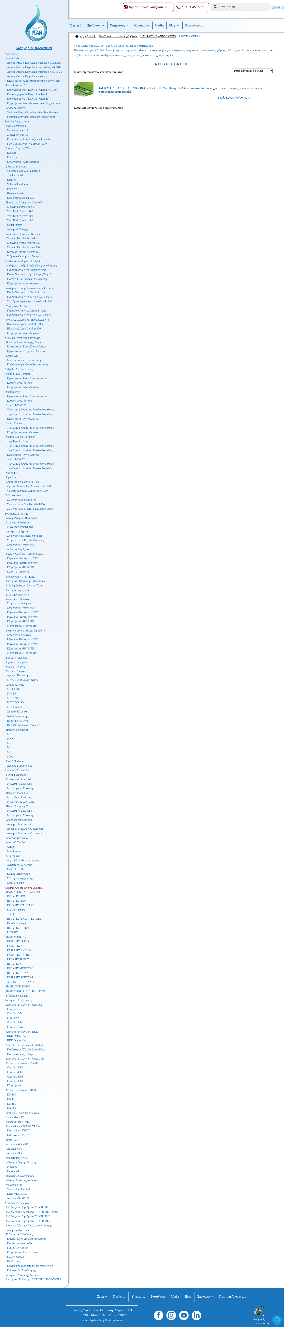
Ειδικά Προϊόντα (15, 761)
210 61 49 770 (192, 7)
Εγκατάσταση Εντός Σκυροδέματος (26, 346)
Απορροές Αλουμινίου (17, 770)
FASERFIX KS (15, 945)
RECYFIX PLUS (16, 900)
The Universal (15, 175)
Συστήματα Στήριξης (16, 513)
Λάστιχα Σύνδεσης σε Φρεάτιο (23, 1180)
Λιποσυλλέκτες (14, 58)
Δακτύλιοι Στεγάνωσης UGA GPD (25, 1058)
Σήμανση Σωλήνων (16, 662)
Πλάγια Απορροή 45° (18, 806)
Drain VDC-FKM (17, 1193)
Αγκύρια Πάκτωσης (18, 675)
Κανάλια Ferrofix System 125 (23, 251)
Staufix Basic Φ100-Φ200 (20, 436)
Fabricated (13, 1171)
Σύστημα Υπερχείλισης (20, 878)
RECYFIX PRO (16, 896)
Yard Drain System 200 (20, 216)
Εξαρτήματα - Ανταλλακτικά (23, 161)
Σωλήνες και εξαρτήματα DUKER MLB (28, 1221)
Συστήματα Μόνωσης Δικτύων (22, 1275)
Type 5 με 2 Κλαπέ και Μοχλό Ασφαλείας (30, 468)
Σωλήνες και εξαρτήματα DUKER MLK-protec (32, 1211)
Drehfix (11, 179)
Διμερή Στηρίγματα (18, 531)
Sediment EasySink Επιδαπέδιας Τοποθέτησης (32, 112)
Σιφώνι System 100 (18, 130)
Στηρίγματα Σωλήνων (18, 522)
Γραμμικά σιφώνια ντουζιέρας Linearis (28, 139)
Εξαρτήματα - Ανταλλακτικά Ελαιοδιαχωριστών (33, 103)
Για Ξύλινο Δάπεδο (17, 1247)
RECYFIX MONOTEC (20, 968)
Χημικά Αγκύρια (15, 684)
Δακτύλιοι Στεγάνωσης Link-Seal (24, 1045)
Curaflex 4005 (15, 1076)
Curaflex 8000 (15, 1081)
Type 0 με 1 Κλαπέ (17, 441)
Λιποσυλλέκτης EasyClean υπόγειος (27, 76)
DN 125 (11, 1099)
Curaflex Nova (15, 1027)
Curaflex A (13, 1017)
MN (9, 734)
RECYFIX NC (15, 963)
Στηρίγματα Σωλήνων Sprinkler (24, 535)
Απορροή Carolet (15, 842)
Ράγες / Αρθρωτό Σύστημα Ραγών (24, 553)
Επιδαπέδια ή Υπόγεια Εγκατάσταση (27, 364)
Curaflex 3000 (15, 1067)
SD (9, 752)
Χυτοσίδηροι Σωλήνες (17, 1203)
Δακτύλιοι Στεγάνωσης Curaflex (24, 1004)
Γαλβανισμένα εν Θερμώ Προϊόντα (25, 630)
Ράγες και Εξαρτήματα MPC (23, 558)
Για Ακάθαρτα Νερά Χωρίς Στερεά (26, 269)
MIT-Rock (13, 697)
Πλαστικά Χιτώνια (17, 720)
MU (9, 747)
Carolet (11, 846)
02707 (171, 91)
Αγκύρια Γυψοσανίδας (19, 765)
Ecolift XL (12, 355)
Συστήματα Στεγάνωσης (18, 1000)
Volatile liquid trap (17, 184)
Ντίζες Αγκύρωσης (17, 716)
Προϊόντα (95, 25)
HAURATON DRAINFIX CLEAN (25, 991)
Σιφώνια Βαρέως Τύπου (19, 148)
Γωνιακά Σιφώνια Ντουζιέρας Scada (27, 143)
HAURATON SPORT (18, 986)
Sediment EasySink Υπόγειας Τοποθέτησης (31, 116)
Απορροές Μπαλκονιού (19, 819)
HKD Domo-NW (16, 1040)
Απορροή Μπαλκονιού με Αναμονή (26, 833)
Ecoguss (11, 152)
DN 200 (11, 1108)
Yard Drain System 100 (20, 211)
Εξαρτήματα (13, 856)
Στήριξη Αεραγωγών (17, 594)
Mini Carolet (14, 851)
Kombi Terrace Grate (18, 873)
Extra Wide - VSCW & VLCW (23, 1126)
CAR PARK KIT (16, 869)
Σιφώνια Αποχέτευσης (17, 121)
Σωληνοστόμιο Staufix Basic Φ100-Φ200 (30, 508)
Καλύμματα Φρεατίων (17, 1230)
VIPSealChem (14, 1184)
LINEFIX (12, 932)
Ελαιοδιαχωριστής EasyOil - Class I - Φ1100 (32, 89)
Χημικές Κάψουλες (18, 711)
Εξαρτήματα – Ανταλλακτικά (23, 418)
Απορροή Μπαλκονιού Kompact (25, 828)
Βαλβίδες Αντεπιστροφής (19, 369)
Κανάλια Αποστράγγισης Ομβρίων (118, 36)
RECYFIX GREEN (18, 927)
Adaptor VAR (14, 1153)
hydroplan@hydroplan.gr (148, 7)
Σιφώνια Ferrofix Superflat (22, 238)
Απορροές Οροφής (17, 229)
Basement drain (15, 193)
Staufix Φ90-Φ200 (16, 405)
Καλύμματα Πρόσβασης (19, 1234)
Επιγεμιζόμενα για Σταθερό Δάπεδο (26, 1238)
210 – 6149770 (92, 1315)
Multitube (11, 473)
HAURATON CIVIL (17, 937)
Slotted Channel (16, 909)
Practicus (12, 157)
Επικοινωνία (194, 25)
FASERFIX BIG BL (18, 954)
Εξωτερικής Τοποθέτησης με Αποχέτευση (30, 1265)
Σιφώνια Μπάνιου (16, 125)
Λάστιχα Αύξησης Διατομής (21, 1162)
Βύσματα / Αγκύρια (16, 657)
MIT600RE (13, 689)
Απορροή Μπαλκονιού (19, 824)
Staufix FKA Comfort (18, 373)
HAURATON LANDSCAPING (158, 36)
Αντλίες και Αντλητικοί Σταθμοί (22, 261)
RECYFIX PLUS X (18, 959)
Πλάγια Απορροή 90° (18, 792)
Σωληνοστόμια (14, 495)
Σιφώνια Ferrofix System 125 (23, 242)
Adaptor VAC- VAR (17, 1144)
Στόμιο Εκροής (15, 882)
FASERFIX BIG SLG (19, 950)
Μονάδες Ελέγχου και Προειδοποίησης (27, 319)
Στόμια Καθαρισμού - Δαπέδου (24, 256)
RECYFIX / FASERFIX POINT (25, 918)
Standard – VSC (15, 1117)
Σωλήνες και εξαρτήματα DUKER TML (28, 1216)
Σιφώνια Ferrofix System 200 (23, 247)
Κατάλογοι (141, 25)
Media (159, 25)
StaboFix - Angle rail (18, 571)
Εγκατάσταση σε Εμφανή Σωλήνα (26, 351)
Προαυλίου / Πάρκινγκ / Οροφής (24, 202)
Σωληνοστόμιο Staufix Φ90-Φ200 (26, 504)
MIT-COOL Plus (16, 702)
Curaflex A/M (14, 1022)
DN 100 (11, 1094)
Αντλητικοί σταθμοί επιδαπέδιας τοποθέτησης (31, 265)
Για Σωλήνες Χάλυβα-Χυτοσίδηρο (26, 1049)
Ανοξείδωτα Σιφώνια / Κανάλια (23, 234)
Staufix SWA (13, 391)
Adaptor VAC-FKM (18, 1198)
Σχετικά (76, 25)
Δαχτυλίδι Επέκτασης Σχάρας (23, 860)
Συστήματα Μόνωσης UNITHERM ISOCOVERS (33, 1279)
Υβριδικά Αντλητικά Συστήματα (22, 337)
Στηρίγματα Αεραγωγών (20, 544)
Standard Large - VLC (18, 1121)
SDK (10, 756)
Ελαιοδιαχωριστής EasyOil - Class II (27, 98)
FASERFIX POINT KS (20, 977)
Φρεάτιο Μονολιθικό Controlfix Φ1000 (29, 486)
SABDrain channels (17, 995)
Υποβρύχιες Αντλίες (17, 306)
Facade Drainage (16, 923)
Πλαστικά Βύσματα (17, 729)
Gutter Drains (14, 224)
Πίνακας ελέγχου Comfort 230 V (25, 324)
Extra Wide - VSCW (18, 1130)
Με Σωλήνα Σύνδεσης (19, 783)
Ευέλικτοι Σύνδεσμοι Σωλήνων (22, 1112)
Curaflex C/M (14, 1013)
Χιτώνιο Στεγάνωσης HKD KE (23, 1090)
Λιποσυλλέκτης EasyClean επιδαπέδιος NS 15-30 (34, 71)
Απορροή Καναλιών (17, 838)
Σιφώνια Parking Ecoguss (21, 206)
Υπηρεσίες (119, 25)
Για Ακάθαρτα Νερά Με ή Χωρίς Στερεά (29, 297)
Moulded (12, 1166)
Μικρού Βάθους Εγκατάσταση (24, 360)
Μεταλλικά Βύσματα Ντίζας (22, 680)
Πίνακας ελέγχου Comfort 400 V (25, 328)
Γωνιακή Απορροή (16, 774)
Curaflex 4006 (15, 1072)
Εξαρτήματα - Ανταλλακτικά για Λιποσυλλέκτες (33, 80)
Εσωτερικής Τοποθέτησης (21, 1270)
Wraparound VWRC (17, 1157)
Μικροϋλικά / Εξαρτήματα (20, 576)
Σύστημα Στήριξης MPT (19, 590)
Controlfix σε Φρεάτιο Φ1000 (22, 481)
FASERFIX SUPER (18, 941)
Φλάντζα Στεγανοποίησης (20, 1176)
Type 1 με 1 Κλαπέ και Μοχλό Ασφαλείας (30, 409)
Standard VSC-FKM (18, 1189)
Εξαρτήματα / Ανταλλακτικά (22, 1252)
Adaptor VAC (14, 1148)
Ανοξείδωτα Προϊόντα (18, 599)
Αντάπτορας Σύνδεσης (19, 864)
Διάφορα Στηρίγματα (19, 549)
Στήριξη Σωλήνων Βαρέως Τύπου (24, 585)
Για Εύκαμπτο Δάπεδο (19, 1243)
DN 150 (11, 1103)
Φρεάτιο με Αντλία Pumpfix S (23, 170)
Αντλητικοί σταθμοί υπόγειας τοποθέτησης (29, 288)
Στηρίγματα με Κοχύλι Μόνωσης (25, 540)
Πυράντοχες (14, 1261)
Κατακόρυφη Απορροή (18, 779)
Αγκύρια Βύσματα (15, 666)
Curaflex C (13, 1009)
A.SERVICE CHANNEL (21, 982)
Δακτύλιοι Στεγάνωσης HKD (22, 1031)
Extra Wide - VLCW (18, 1135)
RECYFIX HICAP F (18, 972)
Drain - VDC (13, 1139)
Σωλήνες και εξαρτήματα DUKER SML (28, 1207)
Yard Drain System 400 (20, 220)
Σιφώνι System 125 (18, 134)
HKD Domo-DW (16, 1035)
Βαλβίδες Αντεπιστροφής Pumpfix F (26, 342)
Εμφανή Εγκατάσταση (19, 382)
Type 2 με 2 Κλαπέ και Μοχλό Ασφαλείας (30, 414)
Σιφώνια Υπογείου (16, 166)
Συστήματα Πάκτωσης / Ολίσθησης (25, 581)
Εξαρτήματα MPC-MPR (20, 567)
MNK (10, 738)
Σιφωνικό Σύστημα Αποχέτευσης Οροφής (29, 1225)
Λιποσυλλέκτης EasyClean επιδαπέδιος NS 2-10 (34, 67)
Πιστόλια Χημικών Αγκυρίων (23, 725)
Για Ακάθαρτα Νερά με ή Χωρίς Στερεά (29, 274)
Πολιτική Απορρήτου (232, 1296)
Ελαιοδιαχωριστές (16, 85)
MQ (9, 743)
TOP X (11, 914)
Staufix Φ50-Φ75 (15, 459)
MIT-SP (11, 693)
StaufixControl (14, 423)
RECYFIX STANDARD (21, 905)
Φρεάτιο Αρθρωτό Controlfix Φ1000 (27, 490)
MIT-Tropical (14, 707)
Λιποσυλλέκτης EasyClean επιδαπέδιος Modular (34, 62)
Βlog (174, 25)
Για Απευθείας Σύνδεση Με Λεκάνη (27, 279)
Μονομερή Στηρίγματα (20, 526)
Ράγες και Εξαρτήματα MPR (23, 562)
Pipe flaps (11, 477)
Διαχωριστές (12, 54)
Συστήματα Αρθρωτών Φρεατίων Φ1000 (29, 301)
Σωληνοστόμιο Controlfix (21, 499)
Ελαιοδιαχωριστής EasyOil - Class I (27, 94)
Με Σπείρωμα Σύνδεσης (20, 788)
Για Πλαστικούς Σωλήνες (21, 1054)
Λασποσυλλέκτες (15, 107)
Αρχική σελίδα (88, 36)
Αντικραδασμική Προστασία (21, 518)
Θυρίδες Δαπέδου (15, 1256)
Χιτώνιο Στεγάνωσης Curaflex (23, 1063)
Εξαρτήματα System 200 (21, 197)
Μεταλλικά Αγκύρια (17, 671)
